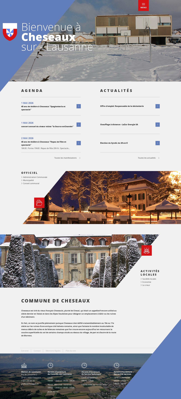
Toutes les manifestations (67, 158)
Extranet (25, 350)
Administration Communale (35, 177)
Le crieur (146, 285)
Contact (37, 350)
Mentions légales (53, 350)
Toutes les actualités (149, 158)
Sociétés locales (149, 279)
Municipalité (28, 180)
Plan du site (71, 350)
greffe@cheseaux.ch (30, 384)
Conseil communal (31, 183)
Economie (146, 282)
